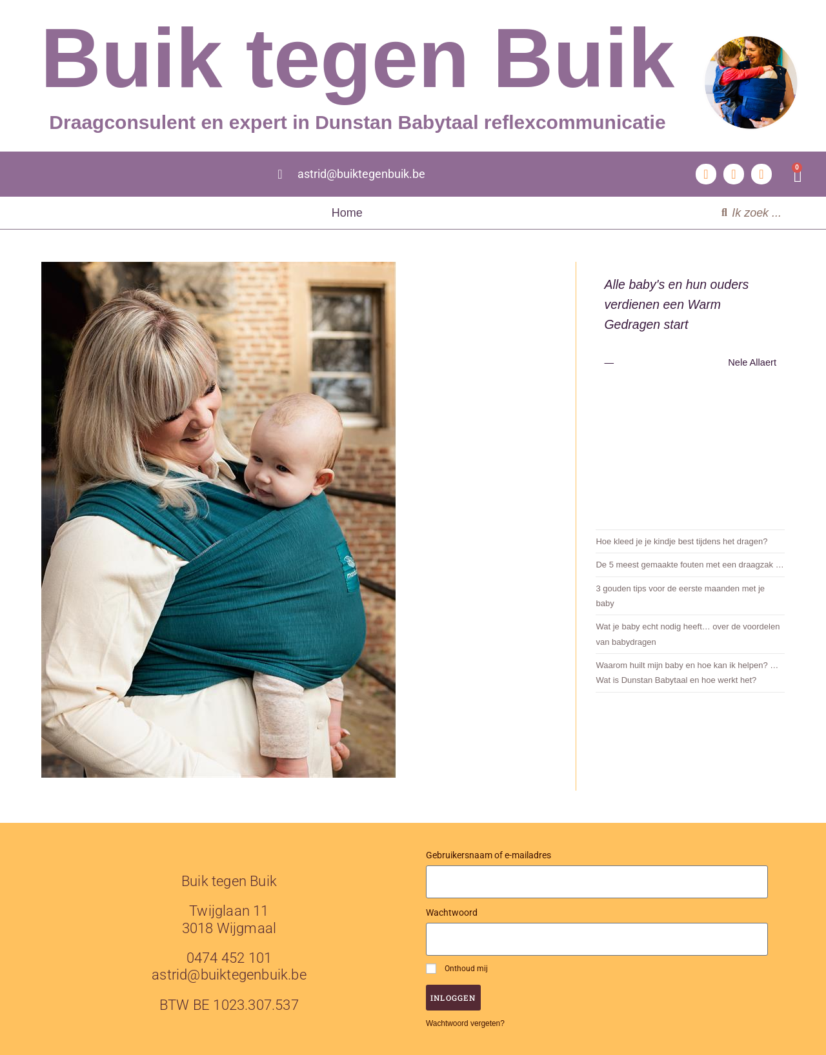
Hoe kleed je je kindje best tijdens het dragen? (681, 541)
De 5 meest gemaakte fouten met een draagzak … (689, 564)
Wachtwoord (452, 912)
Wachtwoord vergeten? (465, 1023)
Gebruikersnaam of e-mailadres (488, 855)
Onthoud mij (457, 968)
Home (347, 212)
